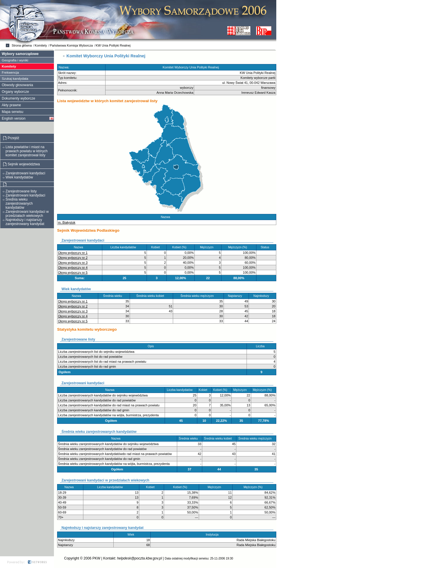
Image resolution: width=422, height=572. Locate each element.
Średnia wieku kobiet (151, 295)
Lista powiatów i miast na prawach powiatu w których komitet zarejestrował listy (27, 151)
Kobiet (156, 247)
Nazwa (167, 217)
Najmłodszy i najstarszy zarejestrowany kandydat (25, 222)
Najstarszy (236, 295)
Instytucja (213, 534)
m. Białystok (66, 222)
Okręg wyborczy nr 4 (72, 267)
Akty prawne (11, 105)
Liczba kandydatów (124, 247)
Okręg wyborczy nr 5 (72, 272)
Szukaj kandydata (15, 78)
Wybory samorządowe (20, 54)
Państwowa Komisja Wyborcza (71, 45)
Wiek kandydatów (19, 177)
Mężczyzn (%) (239, 247)
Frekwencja (10, 72)
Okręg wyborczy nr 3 (72, 262)
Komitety (41, 45)
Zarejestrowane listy (21, 191)
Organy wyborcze (15, 92)
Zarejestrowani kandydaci (25, 173)
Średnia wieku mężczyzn (198, 295)
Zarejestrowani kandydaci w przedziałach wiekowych (27, 214)
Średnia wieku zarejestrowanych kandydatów (19, 203)
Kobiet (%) (180, 247)
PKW (96, 558)
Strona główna (22, 45)
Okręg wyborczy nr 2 (72, 257)
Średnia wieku (114, 295)
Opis (152, 346)
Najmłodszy (263, 295)
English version (13, 118)
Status (266, 247)
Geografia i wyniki (15, 60)
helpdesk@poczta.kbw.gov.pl (139, 558)
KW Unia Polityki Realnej (113, 45)
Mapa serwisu (12, 112)
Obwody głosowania (17, 85)
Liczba (261, 346)
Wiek (132, 534)
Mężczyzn (208, 247)
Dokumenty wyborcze (18, 98)
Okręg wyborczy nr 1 (72, 252)
